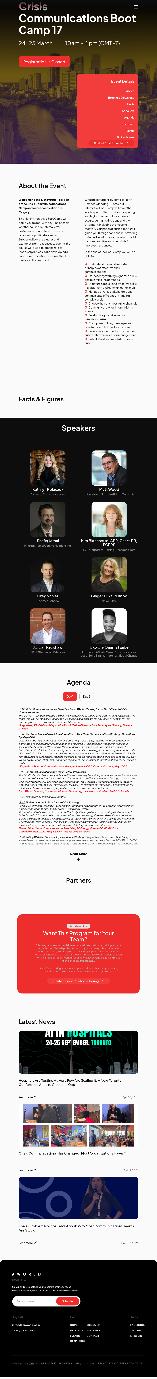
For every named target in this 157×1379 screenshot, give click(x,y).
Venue (130, 130)
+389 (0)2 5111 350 (23, 1332)
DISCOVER (93, 1326)
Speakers (128, 111)
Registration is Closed (44, 61)
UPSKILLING (77, 1343)
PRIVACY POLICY (108, 1365)
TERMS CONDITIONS (132, 1365)
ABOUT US (76, 1332)
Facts (130, 104)
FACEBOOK (137, 1326)
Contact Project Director (111, 143)
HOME (74, 1326)
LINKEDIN (136, 1337)
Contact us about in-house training (78, 982)
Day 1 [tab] (69, 697)
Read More (78, 858)
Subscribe (67, 1303)
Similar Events (125, 137)
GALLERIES (93, 1332)
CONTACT (92, 1337)
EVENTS (75, 1337)
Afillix (31, 1365)
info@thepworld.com (26, 1326)
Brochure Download (121, 97)
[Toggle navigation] (136, 6)
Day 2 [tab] (87, 697)
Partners (128, 124)
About (130, 91)
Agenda (129, 117)
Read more (28, 1099)
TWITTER (136, 1332)
